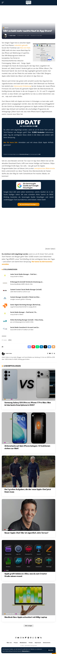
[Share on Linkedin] (41, 346)
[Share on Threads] (45, 346)
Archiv (6, 27)
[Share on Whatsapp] (37, 346)
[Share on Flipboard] (33, 346)
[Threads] (35, 637)
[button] (51, 650)
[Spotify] (28, 637)
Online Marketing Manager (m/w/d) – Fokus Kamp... (27, 320)
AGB (39, 154)
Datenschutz (25, 651)
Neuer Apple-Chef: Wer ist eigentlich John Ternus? (26, 533)
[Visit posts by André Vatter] (5, 36)
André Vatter (13, 35)
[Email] (53, 346)
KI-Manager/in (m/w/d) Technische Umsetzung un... (26, 282)
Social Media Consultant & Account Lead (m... (25, 327)
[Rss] (54, 353)
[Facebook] (47, 353)
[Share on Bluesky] (49, 346)
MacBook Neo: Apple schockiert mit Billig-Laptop (25, 617)
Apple (9, 340)
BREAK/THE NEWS (10, 486)
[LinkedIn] (23, 637)
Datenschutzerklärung (24, 154)
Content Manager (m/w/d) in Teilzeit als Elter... (25, 297)
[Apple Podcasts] (31, 637)
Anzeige (8, 399)
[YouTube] (50, 353)
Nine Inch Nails (25, 48)
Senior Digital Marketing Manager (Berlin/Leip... (25, 305)
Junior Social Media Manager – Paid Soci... (23, 274)
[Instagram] (52, 353)
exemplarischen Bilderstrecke (44, 168)
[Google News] (18, 637)
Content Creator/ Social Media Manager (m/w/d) (26, 289)
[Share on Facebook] (29, 346)
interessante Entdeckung (22, 86)
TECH (14, 399)
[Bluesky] (38, 637)
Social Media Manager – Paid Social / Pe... (23, 312)
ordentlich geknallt (21, 45)
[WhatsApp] (33, 637)
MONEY (19, 486)
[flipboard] (26, 637)
